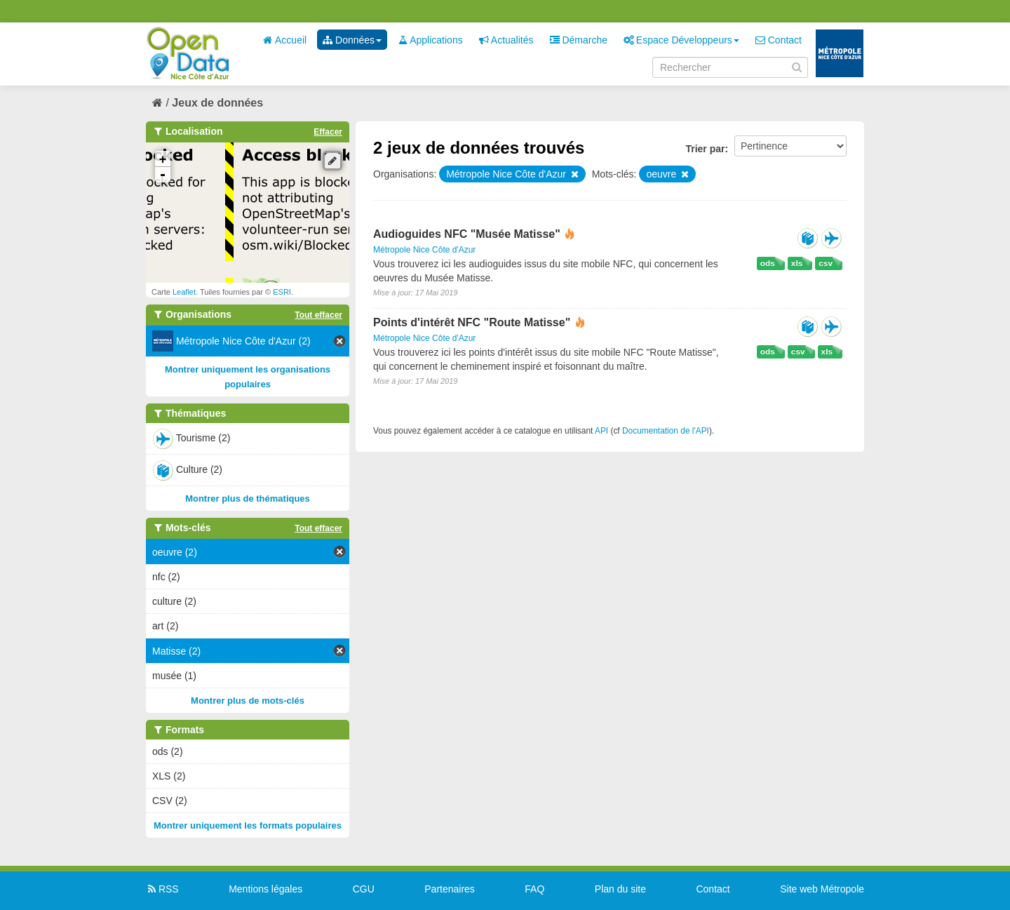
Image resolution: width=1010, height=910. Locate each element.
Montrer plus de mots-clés (247, 700)
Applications (430, 40)
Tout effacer (318, 315)
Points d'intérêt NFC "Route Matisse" (473, 322)
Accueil (285, 40)
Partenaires (449, 889)
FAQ (534, 889)
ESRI (282, 292)
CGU (364, 889)
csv (826, 263)
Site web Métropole (822, 889)
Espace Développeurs (681, 40)
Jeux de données (217, 103)
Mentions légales (265, 889)
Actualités (506, 40)
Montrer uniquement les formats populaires (248, 825)
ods (767, 263)
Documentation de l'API (665, 431)
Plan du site (620, 889)
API (601, 431)
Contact (778, 40)
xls (796, 263)
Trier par (705, 148)
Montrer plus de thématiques (247, 498)
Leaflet (184, 292)
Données (352, 40)
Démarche (578, 40)
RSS (162, 889)
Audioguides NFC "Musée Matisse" (468, 234)
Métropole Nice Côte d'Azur (424, 250)
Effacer (328, 132)
